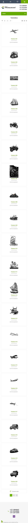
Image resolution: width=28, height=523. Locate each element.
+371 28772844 (23, 9)
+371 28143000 (23, 7)
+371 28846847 (23, 5)
